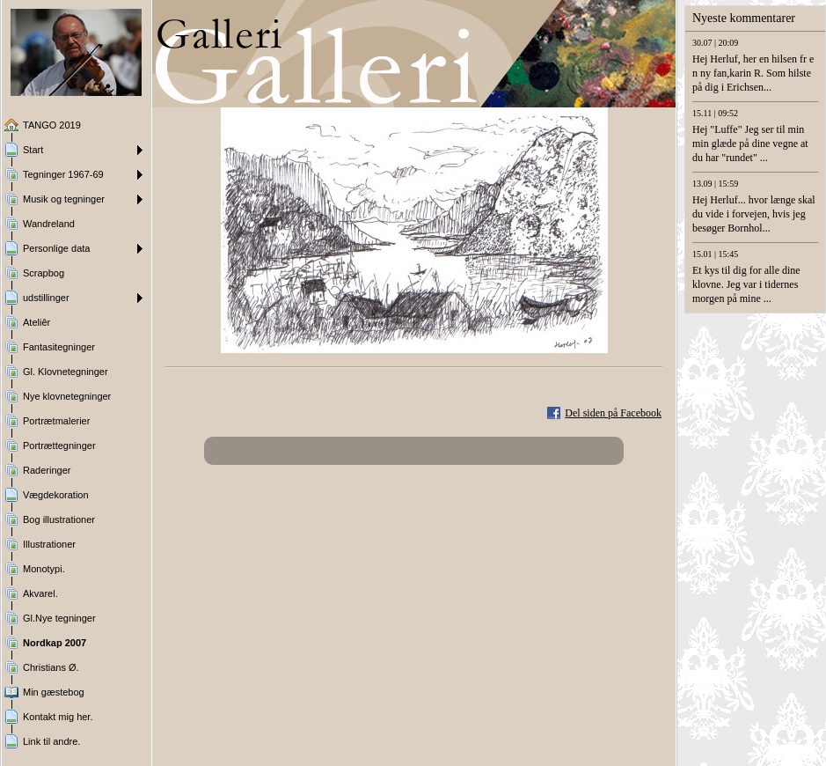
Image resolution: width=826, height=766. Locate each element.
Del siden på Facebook (613, 413)
